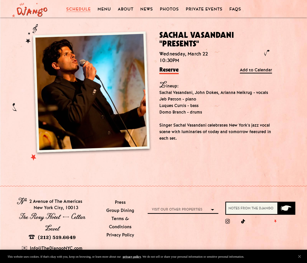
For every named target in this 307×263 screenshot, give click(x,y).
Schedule (78, 9)
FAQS (235, 9)
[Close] (299, 257)
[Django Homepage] (30, 8)
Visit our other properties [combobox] (177, 209)
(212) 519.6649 (52, 237)
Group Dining (120, 210)
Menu (104, 9)
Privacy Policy (120, 235)
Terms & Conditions (120, 223)
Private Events (204, 9)
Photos (169, 9)
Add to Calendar (256, 70)
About (125, 9)
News (146, 9)
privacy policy (132, 257)
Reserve (169, 70)
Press (120, 202)
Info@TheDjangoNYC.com (52, 248)
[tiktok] (243, 221)
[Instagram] (227, 221)
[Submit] (286, 208)
